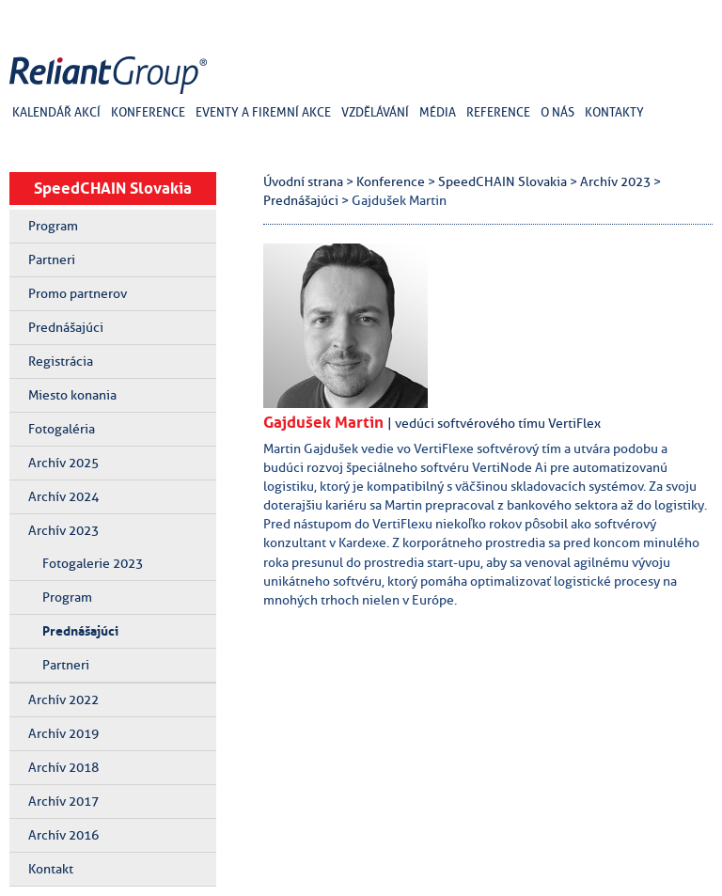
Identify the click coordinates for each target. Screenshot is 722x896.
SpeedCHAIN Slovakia (113, 188)
